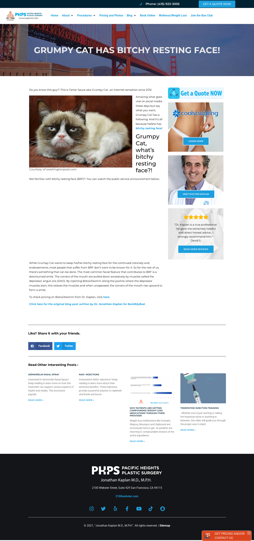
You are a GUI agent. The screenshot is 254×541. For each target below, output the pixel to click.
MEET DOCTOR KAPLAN (196, 194)
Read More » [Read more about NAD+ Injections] (86, 400)
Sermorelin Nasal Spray (43, 374)
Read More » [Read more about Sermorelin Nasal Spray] (35, 400)
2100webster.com (127, 496)
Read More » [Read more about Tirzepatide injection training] (188, 430)
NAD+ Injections (89, 374)
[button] (67, 16)
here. (106, 297)
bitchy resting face (149, 128)
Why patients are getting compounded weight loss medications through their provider (147, 412)
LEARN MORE (196, 141)
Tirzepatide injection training (199, 408)
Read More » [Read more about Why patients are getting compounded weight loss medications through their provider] (137, 441)
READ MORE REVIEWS (196, 249)
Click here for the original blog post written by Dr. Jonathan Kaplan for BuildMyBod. (87, 304)
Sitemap (165, 525)
